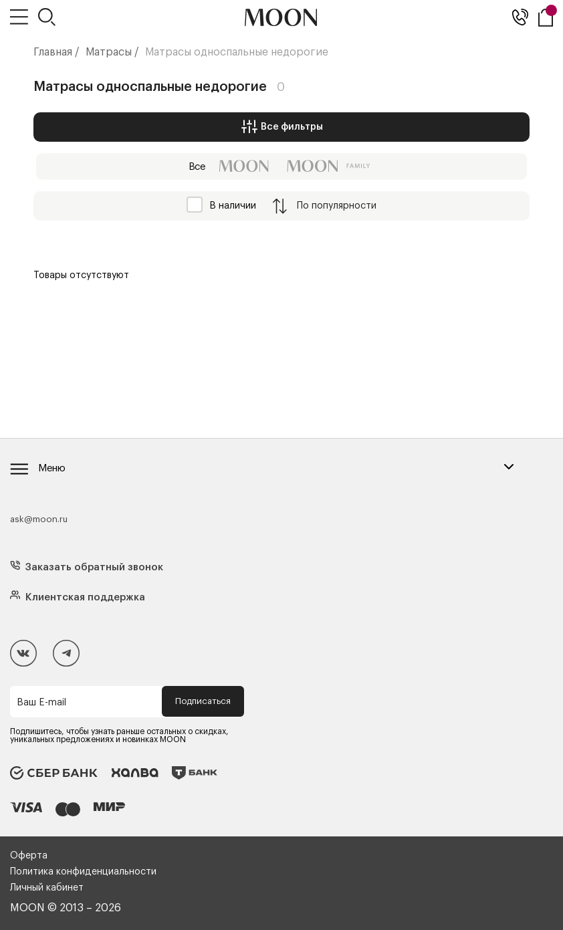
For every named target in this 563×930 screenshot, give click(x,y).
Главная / (56, 52)
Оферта (28, 855)
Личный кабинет (47, 888)
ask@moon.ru (39, 519)
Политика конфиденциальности (83, 872)
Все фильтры (282, 127)
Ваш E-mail (41, 702)
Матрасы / (112, 52)
